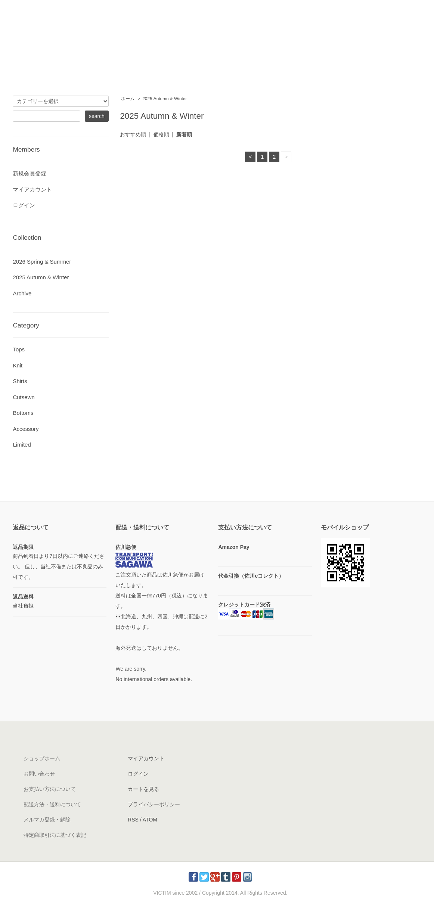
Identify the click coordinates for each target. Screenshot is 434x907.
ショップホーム (42, 758)
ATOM (150, 820)
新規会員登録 (29, 173)
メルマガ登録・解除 (47, 820)
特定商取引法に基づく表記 (55, 835)
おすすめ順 (133, 134)
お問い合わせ (39, 774)
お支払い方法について (50, 789)
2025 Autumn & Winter (164, 98)
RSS (133, 820)
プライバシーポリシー (154, 804)
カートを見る (143, 789)
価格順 (161, 134)
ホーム (127, 98)
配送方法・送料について (52, 804)
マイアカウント (32, 189)
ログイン (24, 205)
